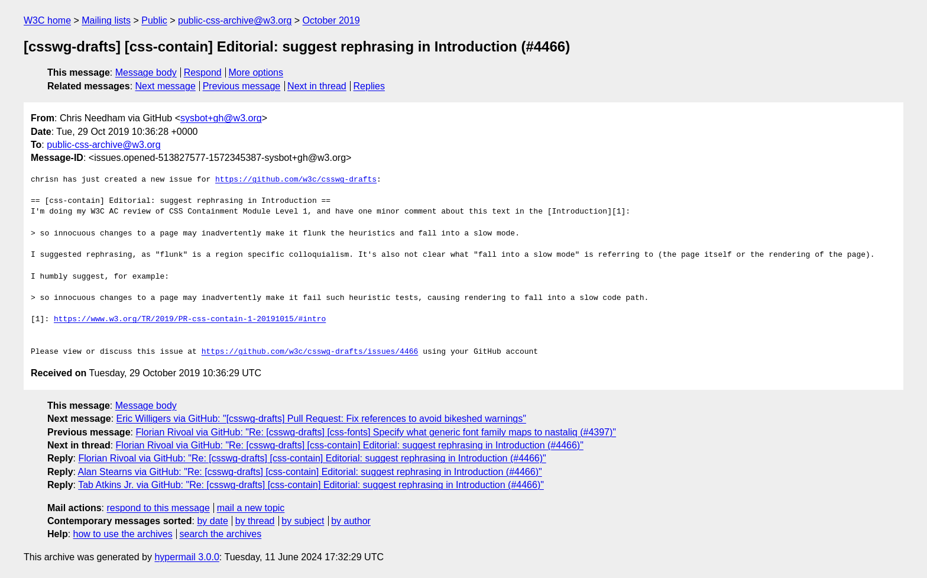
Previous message (242, 86)
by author (351, 521)
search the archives (221, 534)
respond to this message (157, 508)
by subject (302, 521)
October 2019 (331, 20)
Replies (369, 86)
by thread (255, 521)
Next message (165, 86)
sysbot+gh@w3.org (221, 118)
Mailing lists (106, 20)
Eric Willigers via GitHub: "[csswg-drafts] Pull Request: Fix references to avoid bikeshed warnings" (321, 419)
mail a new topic (251, 508)
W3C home (47, 20)
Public (154, 20)
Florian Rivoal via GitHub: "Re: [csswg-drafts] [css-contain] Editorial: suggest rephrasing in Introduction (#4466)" (350, 445)
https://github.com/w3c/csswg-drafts (296, 180)
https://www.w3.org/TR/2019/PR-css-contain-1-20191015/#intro (190, 319)
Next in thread (316, 86)
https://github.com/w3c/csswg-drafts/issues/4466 (310, 352)
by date (212, 521)
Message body (146, 72)
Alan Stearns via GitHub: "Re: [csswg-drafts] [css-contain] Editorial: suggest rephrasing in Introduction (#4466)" (310, 472)
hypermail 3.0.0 (186, 557)
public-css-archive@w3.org (234, 20)
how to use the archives (123, 534)
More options (256, 72)
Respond (203, 72)
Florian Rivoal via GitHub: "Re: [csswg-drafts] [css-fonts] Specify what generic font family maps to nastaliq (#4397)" (375, 432)
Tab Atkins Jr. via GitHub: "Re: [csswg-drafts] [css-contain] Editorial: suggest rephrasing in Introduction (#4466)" (311, 485)
